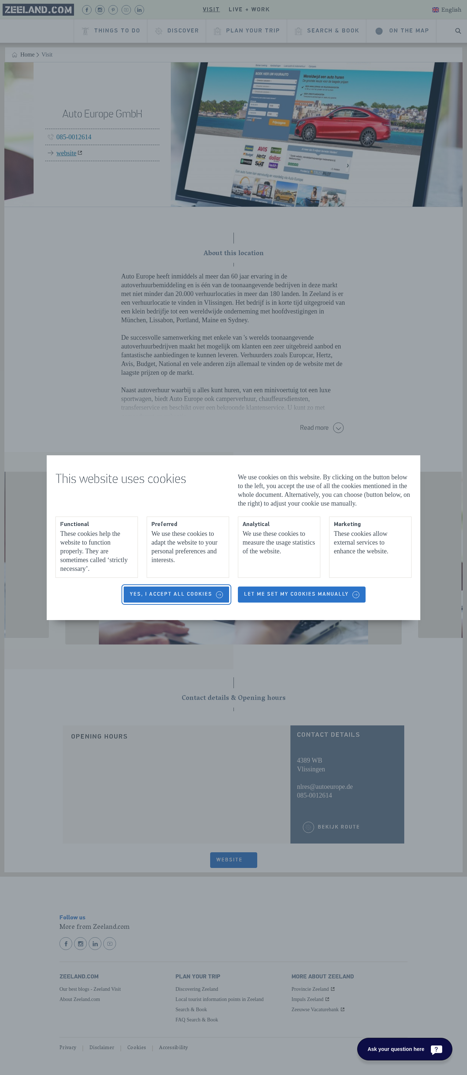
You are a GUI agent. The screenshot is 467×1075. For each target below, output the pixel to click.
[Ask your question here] (404, 1049)
